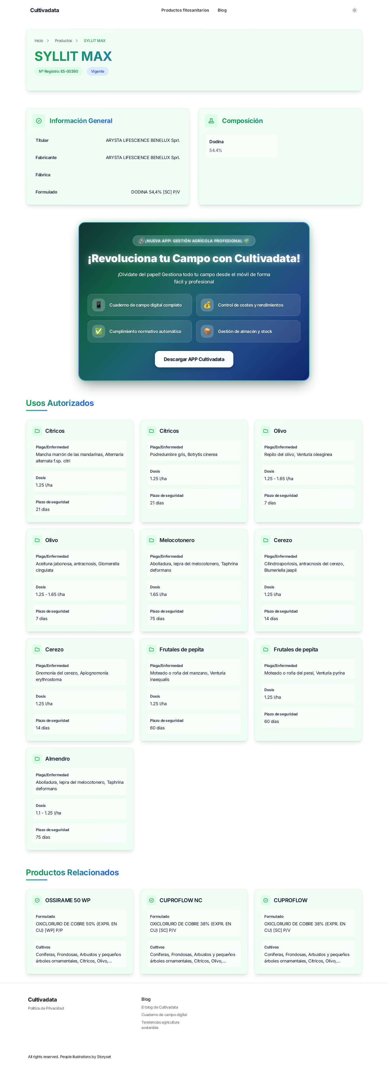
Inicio (38, 40)
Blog (222, 10)
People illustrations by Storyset (85, 1056)
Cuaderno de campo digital (164, 1014)
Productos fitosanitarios (185, 10)
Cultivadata (42, 999)
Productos (63, 40)
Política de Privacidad (46, 1008)
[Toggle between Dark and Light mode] (354, 10)
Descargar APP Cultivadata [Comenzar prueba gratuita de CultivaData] (194, 359)
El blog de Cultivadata (159, 1007)
